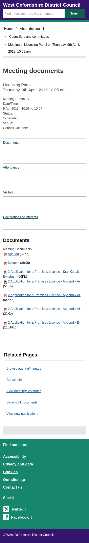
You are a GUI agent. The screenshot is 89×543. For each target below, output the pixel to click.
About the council (32, 28)
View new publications (22, 413)
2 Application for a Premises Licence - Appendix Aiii (44, 309)
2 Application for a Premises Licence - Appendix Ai (44, 281)
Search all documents (22, 402)
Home (8, 28)
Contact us (12, 487)
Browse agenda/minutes (23, 368)
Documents (11, 142)
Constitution (15, 379)
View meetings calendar (23, 391)
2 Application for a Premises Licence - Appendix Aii (44, 295)
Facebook (21, 517)
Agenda (13, 254)
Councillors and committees (29, 36)
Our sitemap (14, 479)
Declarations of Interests (20, 217)
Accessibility (14, 456)
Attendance (11, 167)
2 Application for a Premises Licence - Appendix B (43, 322)
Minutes (13, 263)
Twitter (18, 509)
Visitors (8, 192)
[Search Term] (33, 13)
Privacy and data (18, 464)
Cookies (10, 472)
